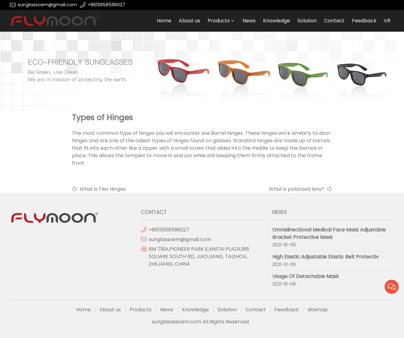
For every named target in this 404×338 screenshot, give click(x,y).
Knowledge (276, 20)
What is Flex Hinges (103, 189)
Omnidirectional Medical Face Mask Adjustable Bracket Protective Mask (329, 233)
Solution (307, 20)
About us (189, 20)
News (249, 20)
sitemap (318, 309)
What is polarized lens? (296, 189)
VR (387, 20)
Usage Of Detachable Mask (305, 276)
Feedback (364, 20)
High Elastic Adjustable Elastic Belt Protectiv (325, 256)
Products (219, 20)
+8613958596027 (106, 5)
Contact (334, 20)
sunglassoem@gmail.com (47, 5)
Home (164, 20)
